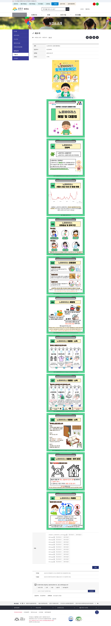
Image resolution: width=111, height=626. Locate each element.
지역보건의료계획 (18, 47)
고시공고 (16, 58)
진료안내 (34, 14)
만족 (47, 587)
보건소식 (16, 51)
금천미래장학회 (71, 4)
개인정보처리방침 (18, 612)
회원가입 (87, 9)
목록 (95, 567)
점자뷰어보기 (87, 37)
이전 (20, 603)
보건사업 (63, 14)
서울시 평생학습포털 (42, 603)
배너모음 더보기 (97, 603)
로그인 (82, 9)
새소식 (16, 54)
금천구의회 (62, 4)
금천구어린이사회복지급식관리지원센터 (84, 603)
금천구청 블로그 (97, 4)
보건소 (55, 4)
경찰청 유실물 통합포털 (31, 603)
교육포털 (48, 4)
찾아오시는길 (17, 43)
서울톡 (55, 618)
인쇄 (93, 37)
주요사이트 (38, 608)
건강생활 (77, 14)
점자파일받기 (90, 37)
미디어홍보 (40, 4)
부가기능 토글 (97, 37)
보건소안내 (16, 35)
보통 (52, 587)
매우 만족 (40, 587)
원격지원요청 (48, 612)
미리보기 (71, 534)
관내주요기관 (60, 608)
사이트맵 (41, 612)
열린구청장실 (23, 4)
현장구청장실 (32, 4)
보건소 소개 (19, 14)
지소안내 (16, 39)
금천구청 (16, 4)
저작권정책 (26, 612)
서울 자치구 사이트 (83, 608)
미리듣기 (78, 534)
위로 (97, 613)
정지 (22, 603)
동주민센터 (16, 608)
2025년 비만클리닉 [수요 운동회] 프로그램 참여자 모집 (57, 573)
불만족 (58, 587)
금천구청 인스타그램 (91, 4)
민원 (48, 14)
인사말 (15, 31)
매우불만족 (65, 587)
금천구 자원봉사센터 (53, 603)
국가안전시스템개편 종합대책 (67, 603)
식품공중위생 (91, 14)
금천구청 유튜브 (94, 4)
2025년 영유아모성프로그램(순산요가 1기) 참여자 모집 (57, 577)
